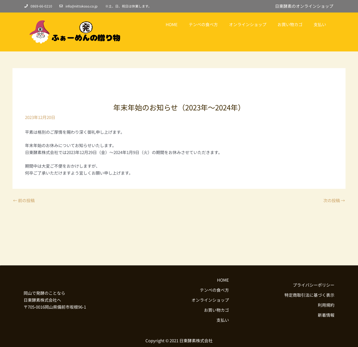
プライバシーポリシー (313, 285)
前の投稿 (24, 200)
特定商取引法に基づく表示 (309, 295)
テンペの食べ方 (203, 24)
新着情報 (326, 315)
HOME (172, 24)
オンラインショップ (247, 24)
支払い (320, 24)
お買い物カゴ (290, 24)
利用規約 (326, 305)
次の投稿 (334, 200)
